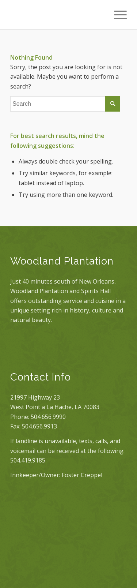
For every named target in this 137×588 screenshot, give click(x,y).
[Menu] (117, 14)
